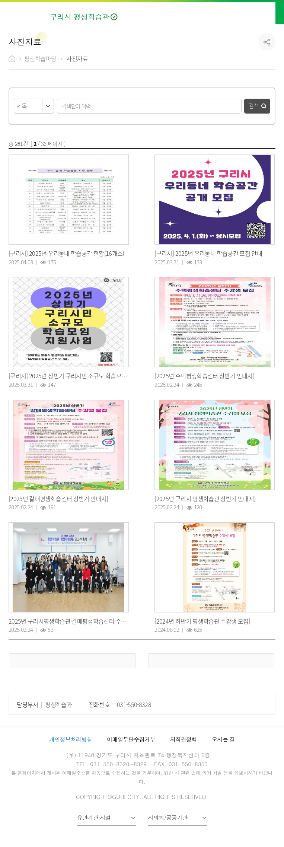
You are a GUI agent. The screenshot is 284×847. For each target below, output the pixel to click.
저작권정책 (183, 739)
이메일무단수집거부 (131, 739)
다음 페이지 (211, 660)
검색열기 (252, 12)
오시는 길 (223, 739)
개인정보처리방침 (70, 739)
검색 (254, 105)
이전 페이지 (72, 660)
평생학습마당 (40, 58)
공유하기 (267, 42)
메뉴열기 (270, 12)
